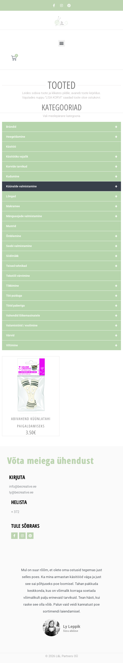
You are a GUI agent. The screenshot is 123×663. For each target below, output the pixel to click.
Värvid (63, 335)
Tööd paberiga (63, 305)
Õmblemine (63, 236)
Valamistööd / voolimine (63, 325)
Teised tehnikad (63, 266)
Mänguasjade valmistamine (63, 216)
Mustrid (11, 226)
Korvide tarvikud (63, 166)
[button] (61, 43)
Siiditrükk (63, 256)
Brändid (63, 127)
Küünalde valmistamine (63, 186)
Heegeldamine (63, 137)
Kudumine (63, 176)
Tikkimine (63, 286)
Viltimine (63, 345)
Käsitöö (11, 146)
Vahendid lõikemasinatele (63, 315)
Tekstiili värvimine (18, 275)
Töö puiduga (63, 295)
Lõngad (63, 196)
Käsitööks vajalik (63, 156)
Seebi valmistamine (63, 246)
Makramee (63, 206)
